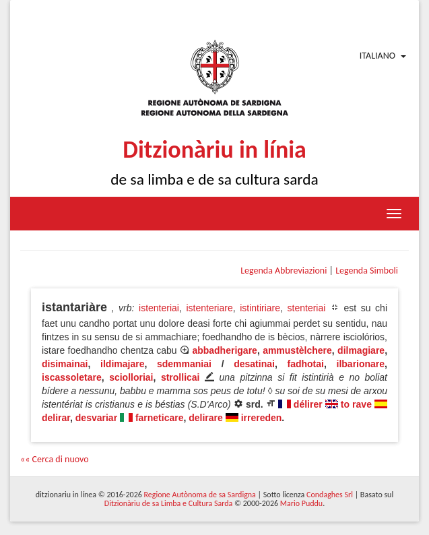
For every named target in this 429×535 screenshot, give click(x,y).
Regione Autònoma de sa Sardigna (200, 494)
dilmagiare (361, 350)
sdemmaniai (184, 363)
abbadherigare (224, 350)
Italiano (377, 55)
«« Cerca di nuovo (54, 459)
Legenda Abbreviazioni (283, 270)
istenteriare (209, 308)
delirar (56, 417)
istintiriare (260, 308)
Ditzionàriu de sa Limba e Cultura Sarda (168, 503)
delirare (206, 417)
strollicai (180, 377)
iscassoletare (72, 377)
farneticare (159, 417)
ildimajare (122, 363)
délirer (308, 404)
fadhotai (305, 363)
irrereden (261, 417)
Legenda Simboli (366, 270)
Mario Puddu (301, 503)
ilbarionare (361, 363)
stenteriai (307, 308)
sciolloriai (131, 377)
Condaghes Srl (329, 494)
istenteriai (159, 308)
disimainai (65, 363)
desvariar (96, 417)
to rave (356, 404)
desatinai (254, 363)
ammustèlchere (297, 350)
